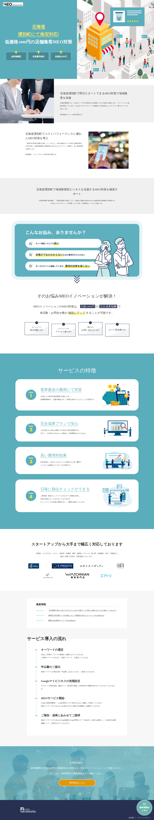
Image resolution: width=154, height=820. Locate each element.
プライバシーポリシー (144, 817)
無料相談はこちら (77, 783)
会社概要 (131, 817)
